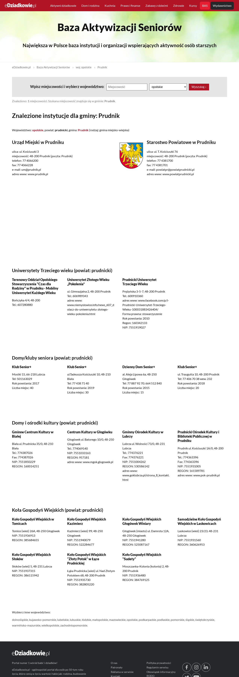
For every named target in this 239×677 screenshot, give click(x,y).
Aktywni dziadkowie (63, 5)
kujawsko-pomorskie (42, 619)
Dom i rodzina (90, 5)
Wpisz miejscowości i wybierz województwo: (67, 86)
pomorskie (177, 619)
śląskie (189, 619)
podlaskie (163, 619)
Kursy (193, 5)
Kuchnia (110, 5)
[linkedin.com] (205, 670)
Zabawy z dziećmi (156, 5)
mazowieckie (117, 619)
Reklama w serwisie (122, 671)
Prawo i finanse (130, 5)
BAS (205, 5)
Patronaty (116, 667)
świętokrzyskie (204, 619)
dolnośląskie (20, 619)
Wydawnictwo (222, 5)
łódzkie (86, 619)
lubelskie (63, 619)
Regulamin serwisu (157, 667)
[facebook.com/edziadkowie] (186, 670)
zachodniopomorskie (73, 625)
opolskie (132, 619)
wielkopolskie (50, 625)
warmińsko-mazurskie (26, 625)
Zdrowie (178, 5)
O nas (114, 662)
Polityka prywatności (159, 662)
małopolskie (100, 619)
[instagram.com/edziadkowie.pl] (196, 670)
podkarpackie (147, 619)
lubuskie (75, 619)
